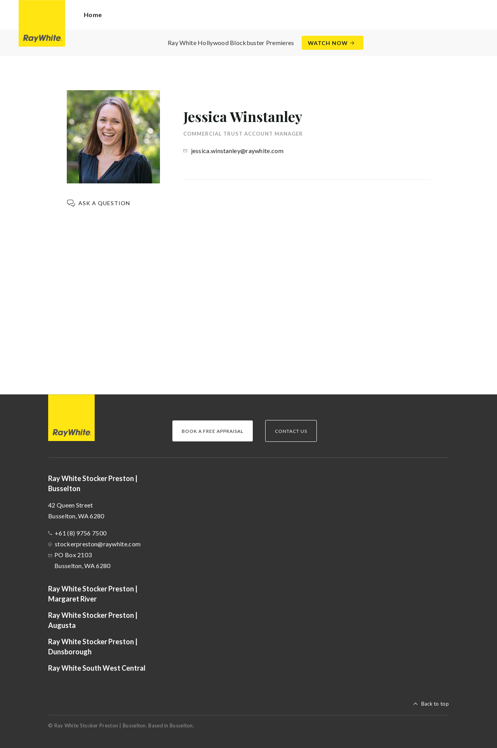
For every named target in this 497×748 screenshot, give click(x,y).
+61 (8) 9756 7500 (80, 533)
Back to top (435, 704)
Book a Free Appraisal (212, 431)
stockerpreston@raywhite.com (98, 543)
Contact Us (291, 431)
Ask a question (104, 203)
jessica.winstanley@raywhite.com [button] (237, 150)
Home (93, 14)
